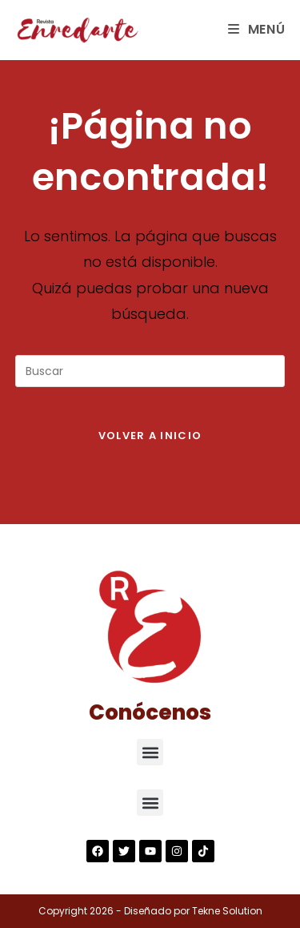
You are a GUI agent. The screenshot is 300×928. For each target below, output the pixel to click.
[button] (150, 752)
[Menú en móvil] (257, 29)
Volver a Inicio (150, 435)
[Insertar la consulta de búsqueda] (150, 371)
